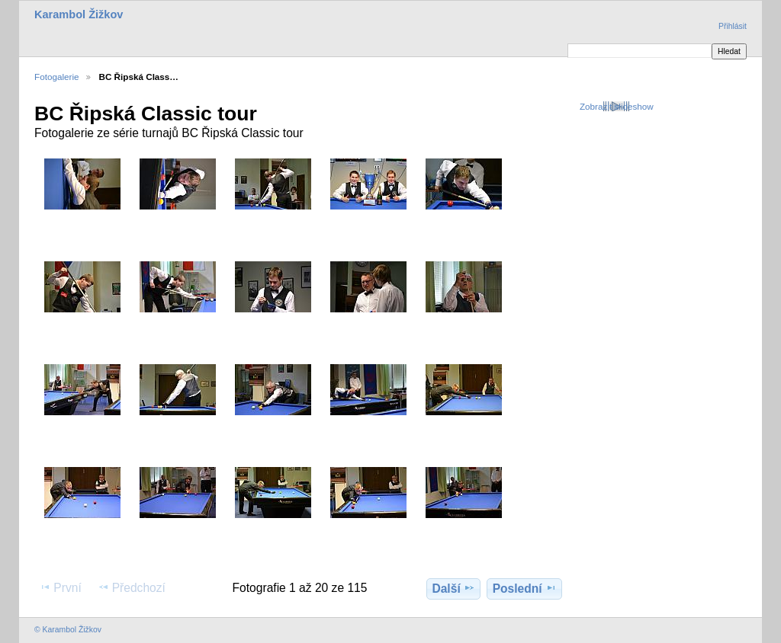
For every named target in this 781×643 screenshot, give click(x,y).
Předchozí (132, 587)
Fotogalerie (56, 77)
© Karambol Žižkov (67, 629)
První (60, 587)
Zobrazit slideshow (617, 106)
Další (453, 588)
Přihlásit (732, 26)
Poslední (525, 588)
